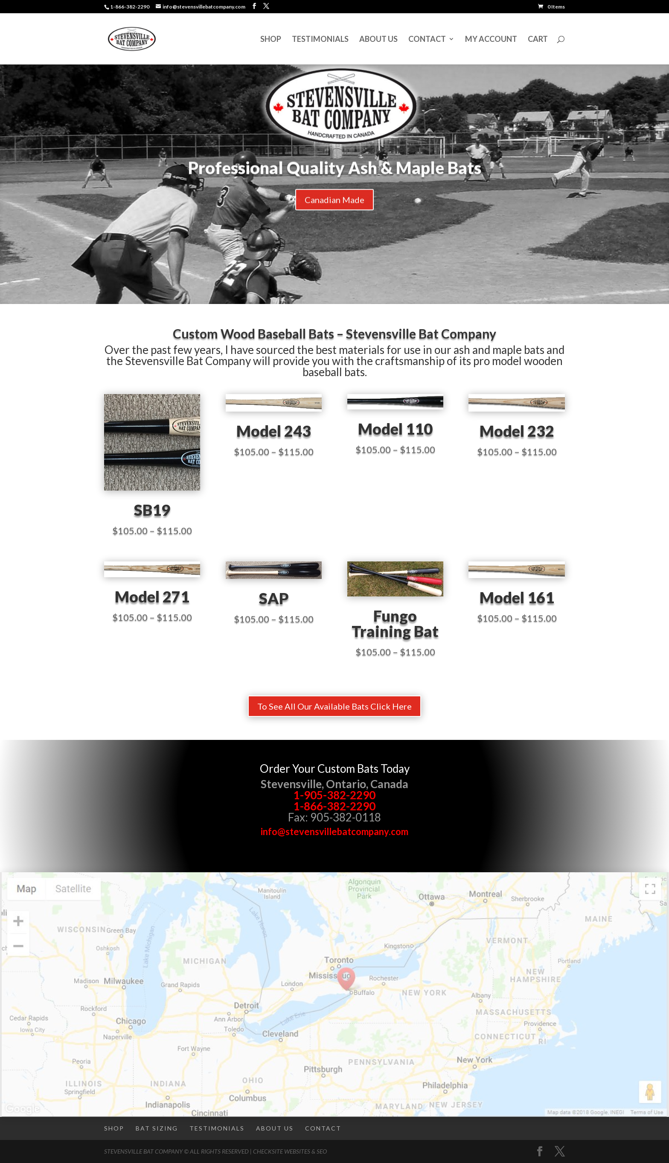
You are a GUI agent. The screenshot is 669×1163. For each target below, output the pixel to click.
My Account (491, 40)
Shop (270, 40)
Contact (427, 40)
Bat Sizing (157, 1128)
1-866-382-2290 (334, 806)
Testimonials (320, 40)
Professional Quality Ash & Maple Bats (334, 177)
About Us (378, 40)
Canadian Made (334, 209)
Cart (538, 40)
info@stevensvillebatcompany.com (334, 831)
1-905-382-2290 (334, 795)
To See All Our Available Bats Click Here (334, 706)
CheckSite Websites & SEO (290, 1151)
